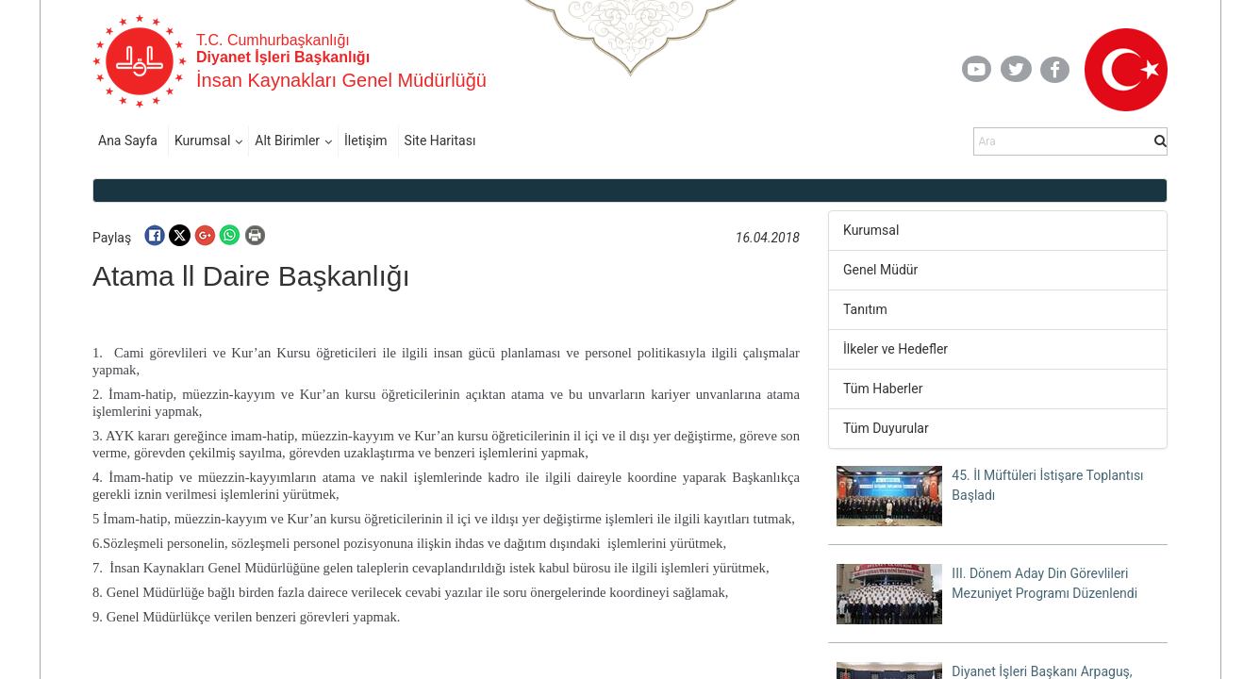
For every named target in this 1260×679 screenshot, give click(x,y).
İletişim (366, 140)
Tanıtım (865, 309)
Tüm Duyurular (886, 428)
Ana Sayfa (128, 140)
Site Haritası (440, 140)
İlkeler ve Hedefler (895, 348)
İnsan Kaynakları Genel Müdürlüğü (341, 80)
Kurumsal (202, 140)
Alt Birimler (287, 140)
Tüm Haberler (882, 388)
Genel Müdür (880, 269)
